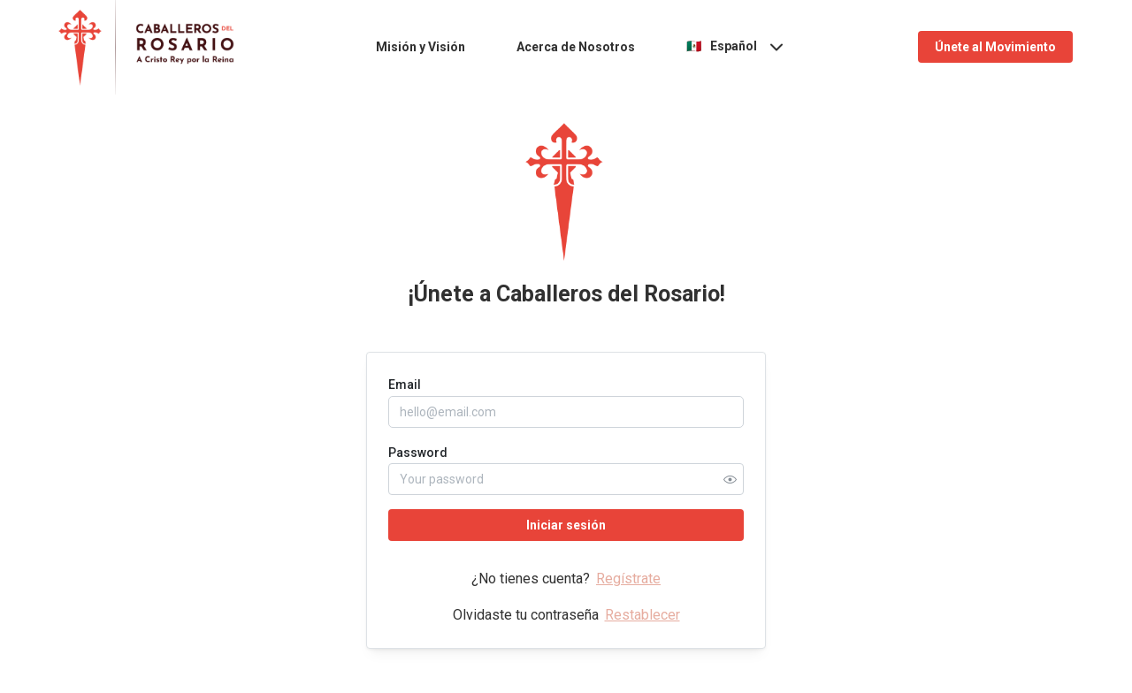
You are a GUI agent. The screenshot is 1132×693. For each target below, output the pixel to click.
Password (417, 453)
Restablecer (642, 614)
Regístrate (628, 578)
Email (404, 384)
